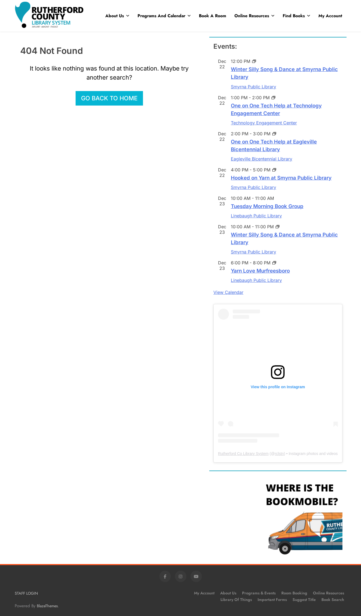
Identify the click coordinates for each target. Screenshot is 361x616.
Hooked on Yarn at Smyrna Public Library (281, 178)
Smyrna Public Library (253, 86)
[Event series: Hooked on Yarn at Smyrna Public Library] (274, 170)
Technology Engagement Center (264, 122)
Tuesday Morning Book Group (267, 206)
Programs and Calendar (161, 16)
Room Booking (294, 593)
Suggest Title (304, 599)
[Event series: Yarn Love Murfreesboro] (274, 262)
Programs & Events (259, 593)
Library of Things (236, 599)
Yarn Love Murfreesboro (260, 271)
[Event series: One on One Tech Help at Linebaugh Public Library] (273, 97)
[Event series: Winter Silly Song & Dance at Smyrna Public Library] (254, 61)
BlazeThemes (47, 606)
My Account (330, 16)
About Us (114, 16)
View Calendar (228, 292)
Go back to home (109, 98)
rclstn (279, 453)
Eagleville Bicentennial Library (261, 159)
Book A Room (212, 16)
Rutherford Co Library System (243, 453)
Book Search (332, 599)
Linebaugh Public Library (256, 215)
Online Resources (251, 16)
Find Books (294, 16)
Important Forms (272, 599)
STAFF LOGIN (26, 593)
